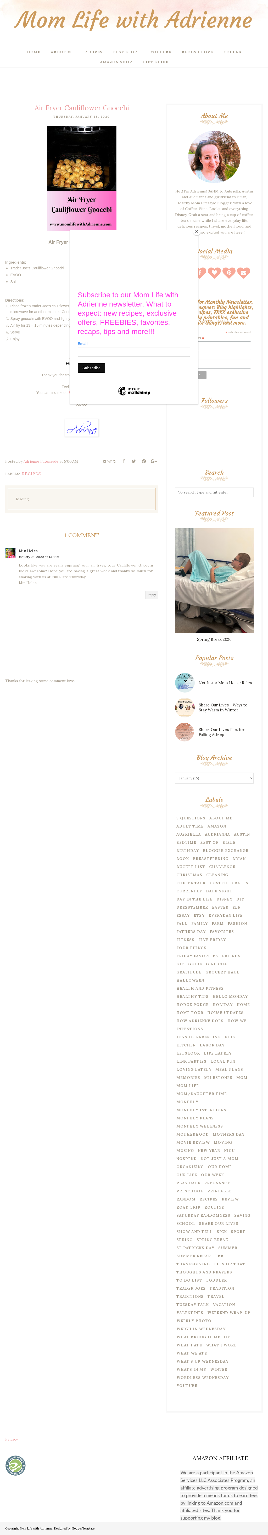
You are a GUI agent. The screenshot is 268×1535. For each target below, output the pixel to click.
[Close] (197, 231)
